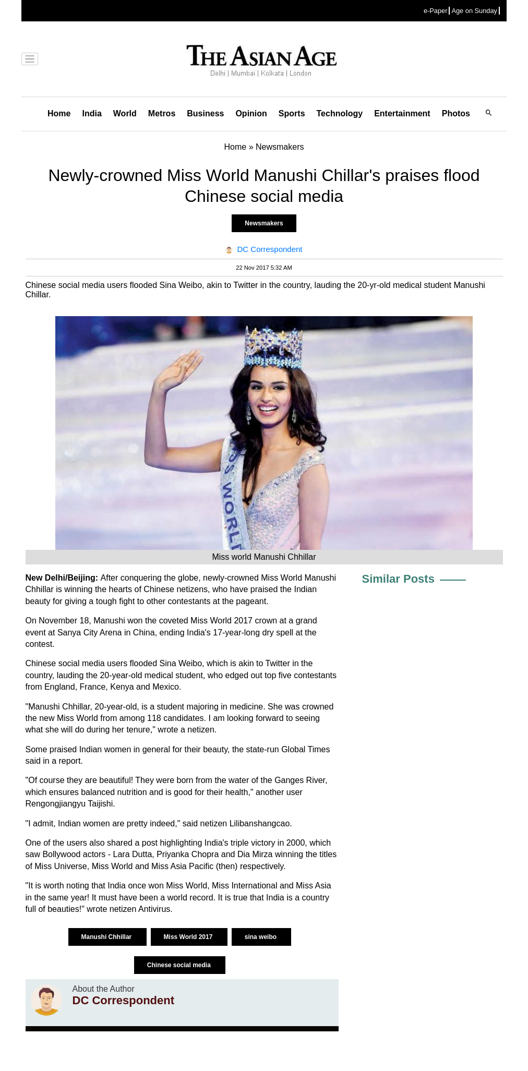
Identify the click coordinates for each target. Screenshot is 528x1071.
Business (205, 113)
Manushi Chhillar (107, 937)
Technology (340, 113)
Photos (456, 113)
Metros (161, 113)
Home (58, 113)
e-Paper (436, 11)
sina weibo (262, 937)
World (125, 113)
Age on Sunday (474, 11)
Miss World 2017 (189, 937)
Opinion (251, 113)
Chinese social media (179, 965)
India (91, 113)
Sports (292, 113)
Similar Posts (398, 578)
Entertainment (402, 113)
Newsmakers (264, 223)
